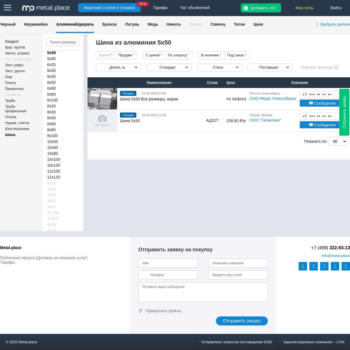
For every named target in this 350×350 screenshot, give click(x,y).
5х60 (51, 58)
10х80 (52, 153)
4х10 (51, 224)
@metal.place (335, 256)
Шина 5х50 (130, 120)
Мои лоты (305, 8)
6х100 (52, 100)
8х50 (51, 118)
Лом (8, 77)
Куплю (105, 55)
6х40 (51, 76)
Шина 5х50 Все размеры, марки (149, 99)
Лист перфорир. (18, 59)
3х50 (51, 195)
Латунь (132, 24)
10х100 (53, 159)
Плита (10, 83)
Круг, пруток (15, 47)
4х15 (51, 230)
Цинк (258, 24)
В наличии (211, 55)
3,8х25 (53, 218)
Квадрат (12, 41)
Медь (153, 24)
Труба (10, 100)
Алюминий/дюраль (75, 24)
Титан (239, 24)
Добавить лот (263, 8)
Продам (126, 55)
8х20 (51, 106)
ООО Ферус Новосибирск (273, 98)
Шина (10, 135)
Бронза (109, 24)
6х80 (51, 94)
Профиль (13, 95)
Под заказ (236, 55)
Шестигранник (17, 129)
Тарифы (7, 262)
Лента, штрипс (17, 53)
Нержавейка (36, 24)
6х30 (51, 70)
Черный (8, 24)
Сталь (218, 67)
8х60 (51, 124)
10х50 (52, 141)
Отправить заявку (344, 112)
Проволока (14, 89)
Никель (174, 24)
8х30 (51, 112)
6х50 (51, 82)
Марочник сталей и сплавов (109, 7)
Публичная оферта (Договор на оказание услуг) (44, 258)
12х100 (53, 171)
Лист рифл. (14, 65)
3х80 (51, 206)
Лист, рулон (15, 71)
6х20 (51, 64)
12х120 (53, 177)
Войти (336, 8)
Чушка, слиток (17, 123)
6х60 (51, 88)
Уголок (10, 117)
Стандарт (167, 67)
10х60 (52, 147)
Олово (195, 24)
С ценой (154, 55)
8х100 (52, 135)
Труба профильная (15, 108)
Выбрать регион (335, 24)
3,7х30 (53, 212)
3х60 (51, 201)
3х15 (51, 189)
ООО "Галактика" (265, 120)
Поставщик (268, 67)
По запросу (179, 55)
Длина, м (117, 67)
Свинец (218, 24)
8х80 (51, 129)
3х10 (51, 183)
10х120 (53, 165)
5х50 (51, 52)
